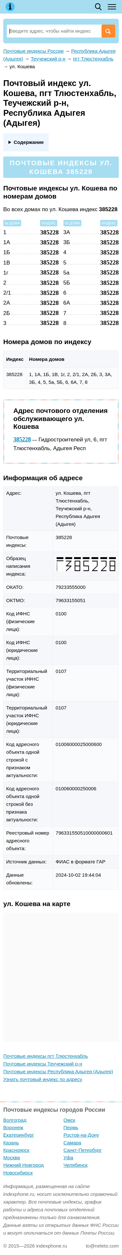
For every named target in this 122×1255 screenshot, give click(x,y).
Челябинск (75, 1165)
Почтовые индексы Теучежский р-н (42, 1063)
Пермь (70, 1127)
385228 (22, 439)
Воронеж (13, 1127)
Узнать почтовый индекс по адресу (42, 1079)
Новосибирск (18, 1172)
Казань (11, 1142)
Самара (72, 1142)
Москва (11, 1157)
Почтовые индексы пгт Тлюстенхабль (45, 1056)
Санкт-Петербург (82, 1150)
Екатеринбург (18, 1135)
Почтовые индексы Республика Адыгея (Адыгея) (58, 1071)
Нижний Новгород (23, 1165)
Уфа (68, 1157)
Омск (69, 1120)
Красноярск (16, 1150)
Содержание (29, 142)
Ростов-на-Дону (81, 1135)
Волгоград (14, 1120)
